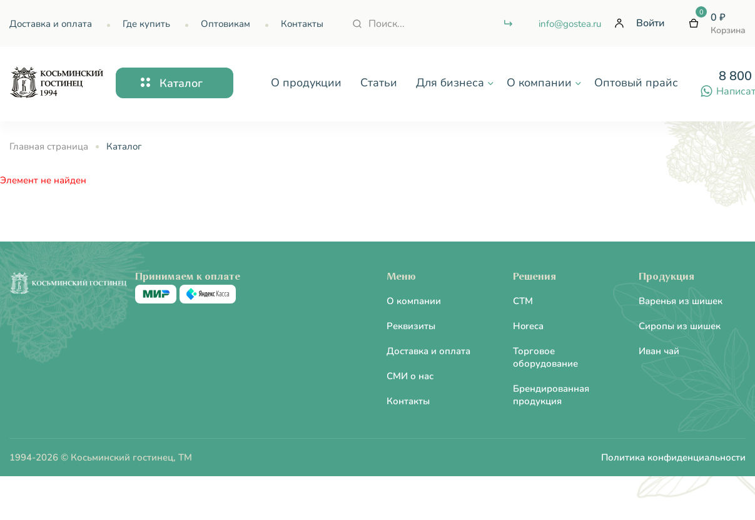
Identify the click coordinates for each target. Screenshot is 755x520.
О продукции (306, 82)
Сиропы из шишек (680, 326)
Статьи (378, 82)
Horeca (528, 326)
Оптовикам (225, 24)
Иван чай (659, 351)
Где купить (146, 24)
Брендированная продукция (551, 394)
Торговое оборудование (545, 357)
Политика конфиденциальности (673, 457)
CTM (523, 301)
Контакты (302, 24)
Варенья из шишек (680, 301)
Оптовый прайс (636, 82)
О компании (414, 301)
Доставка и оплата (50, 24)
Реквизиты (411, 326)
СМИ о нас (410, 376)
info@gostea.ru (570, 24)
